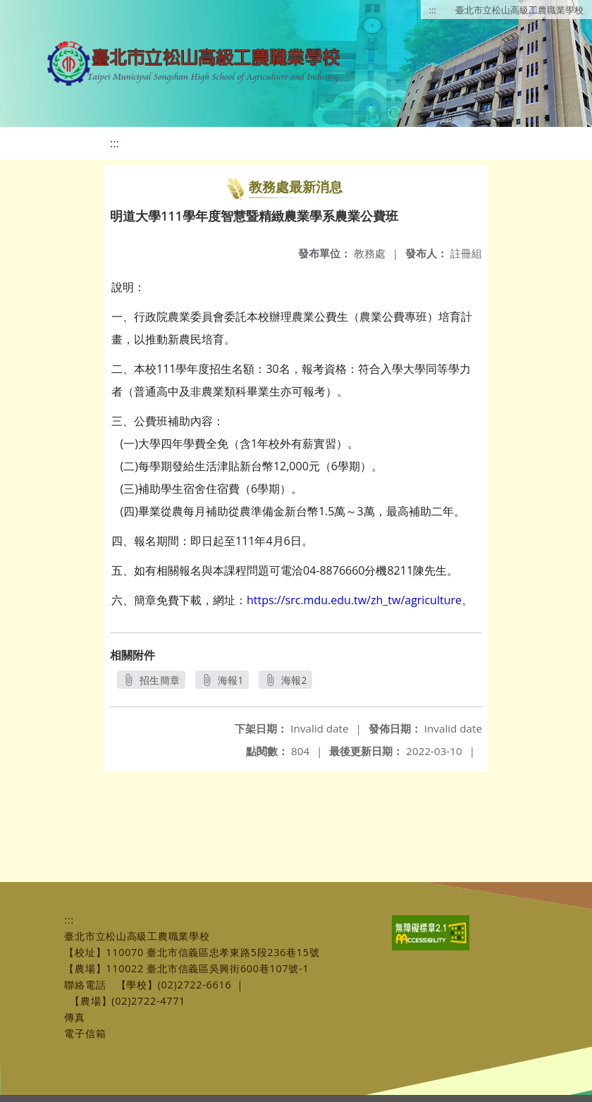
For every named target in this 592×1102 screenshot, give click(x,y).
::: (432, 10)
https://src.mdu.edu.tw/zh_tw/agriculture (354, 600)
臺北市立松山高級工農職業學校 (519, 10)
